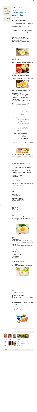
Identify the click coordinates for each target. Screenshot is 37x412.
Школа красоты (18, 2)
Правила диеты (14, 8)
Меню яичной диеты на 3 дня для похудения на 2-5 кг (18, 14)
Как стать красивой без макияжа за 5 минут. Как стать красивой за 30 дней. (7, 18)
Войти (32, 0)
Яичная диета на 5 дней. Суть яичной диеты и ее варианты (18, 19)
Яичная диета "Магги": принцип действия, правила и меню (18, 7)
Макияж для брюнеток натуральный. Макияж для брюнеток (6, 13)
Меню (13, 9)
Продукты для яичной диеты (15, 13)
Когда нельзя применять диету (16, 17)
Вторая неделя (14, 10)
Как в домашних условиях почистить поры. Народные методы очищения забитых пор (7, 10)
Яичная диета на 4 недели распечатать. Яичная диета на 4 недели (18, 15)
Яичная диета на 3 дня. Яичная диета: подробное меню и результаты (19, 12)
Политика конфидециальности (15, 354)
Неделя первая (14, 18)
